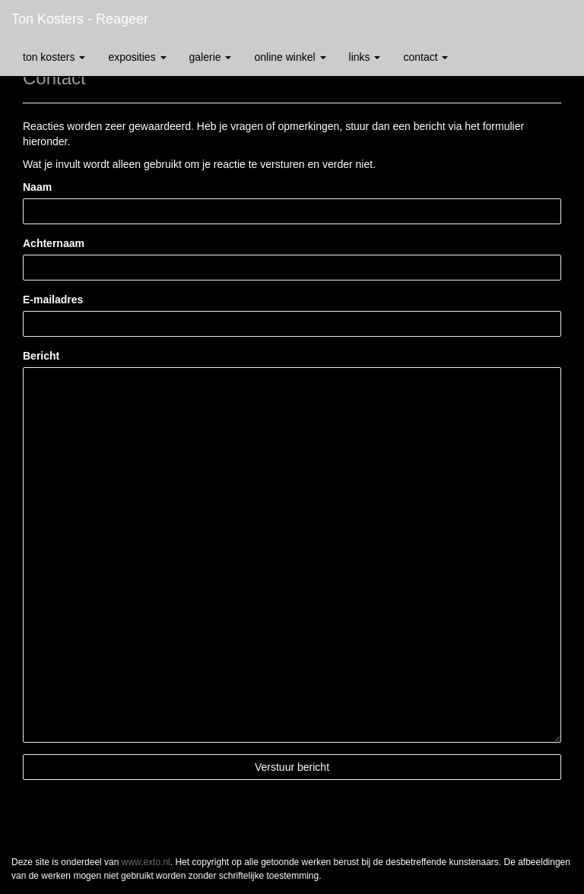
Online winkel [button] (289, 57)
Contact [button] (425, 57)
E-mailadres (53, 299)
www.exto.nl (146, 862)
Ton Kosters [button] (54, 57)
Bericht (41, 356)
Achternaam (53, 243)
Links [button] (365, 57)
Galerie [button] (210, 57)
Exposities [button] (137, 57)
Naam (37, 187)
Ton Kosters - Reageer (79, 19)
